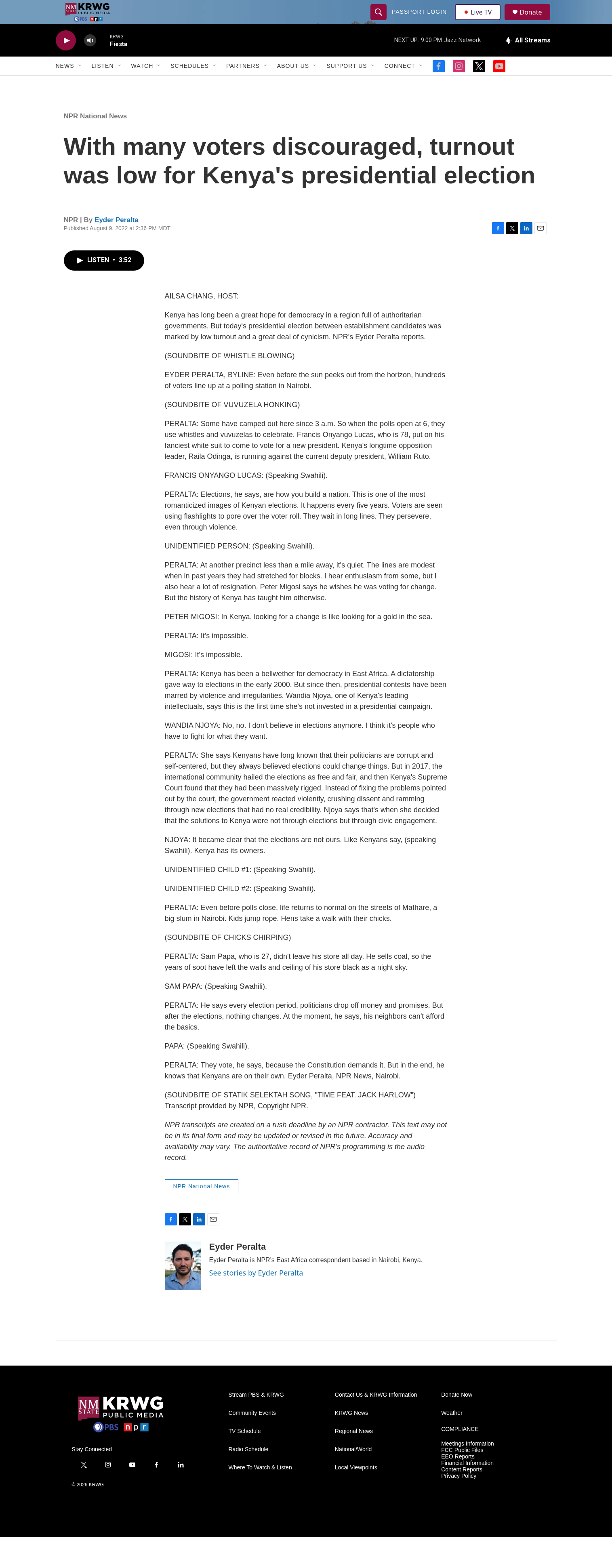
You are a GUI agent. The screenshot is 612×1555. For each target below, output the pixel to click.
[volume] (90, 59)
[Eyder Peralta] (183, 1284)
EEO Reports (457, 1475)
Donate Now (456, 1413)
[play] (65, 58)
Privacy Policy (458, 1494)
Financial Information (467, 1481)
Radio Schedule (249, 1468)
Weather (452, 1431)
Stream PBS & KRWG (256, 1413)
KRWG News (351, 1431)
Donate (536, 21)
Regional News (354, 1449)
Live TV (480, 21)
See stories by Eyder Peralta (256, 1291)
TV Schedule (245, 1449)
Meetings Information (467, 1462)
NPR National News (95, 134)
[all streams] (528, 58)
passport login (420, 21)
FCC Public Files (462, 1468)
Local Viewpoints (356, 1486)
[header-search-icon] (380, 21)
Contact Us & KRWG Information (376, 1413)
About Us (293, 84)
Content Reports (461, 1488)
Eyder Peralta (117, 238)
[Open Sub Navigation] (80, 84)
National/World (353, 1468)
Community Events (252, 1431)
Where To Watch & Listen (260, 1486)
